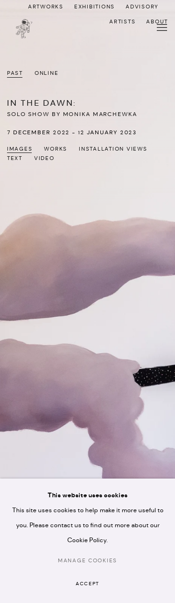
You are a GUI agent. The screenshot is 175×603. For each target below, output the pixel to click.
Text (14, 158)
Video (44, 158)
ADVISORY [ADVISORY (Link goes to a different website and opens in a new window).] (142, 7)
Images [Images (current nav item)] (19, 149)
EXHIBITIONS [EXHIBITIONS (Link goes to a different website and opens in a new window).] (94, 7)
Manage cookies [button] (87, 561)
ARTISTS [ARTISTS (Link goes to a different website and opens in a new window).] (122, 22)
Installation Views (113, 149)
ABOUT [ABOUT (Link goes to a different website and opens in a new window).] (157, 22)
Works (55, 149)
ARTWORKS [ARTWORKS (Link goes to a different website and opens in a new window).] (45, 7)
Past (15, 73)
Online (46, 73)
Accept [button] (87, 584)
